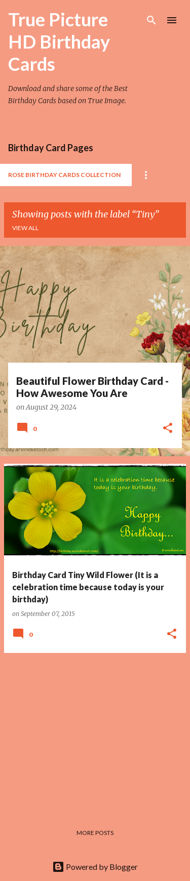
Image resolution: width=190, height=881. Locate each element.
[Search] (151, 20)
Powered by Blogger (95, 866)
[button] (168, 429)
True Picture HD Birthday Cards (59, 41)
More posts (95, 832)
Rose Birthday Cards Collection (64, 175)
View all (25, 228)
